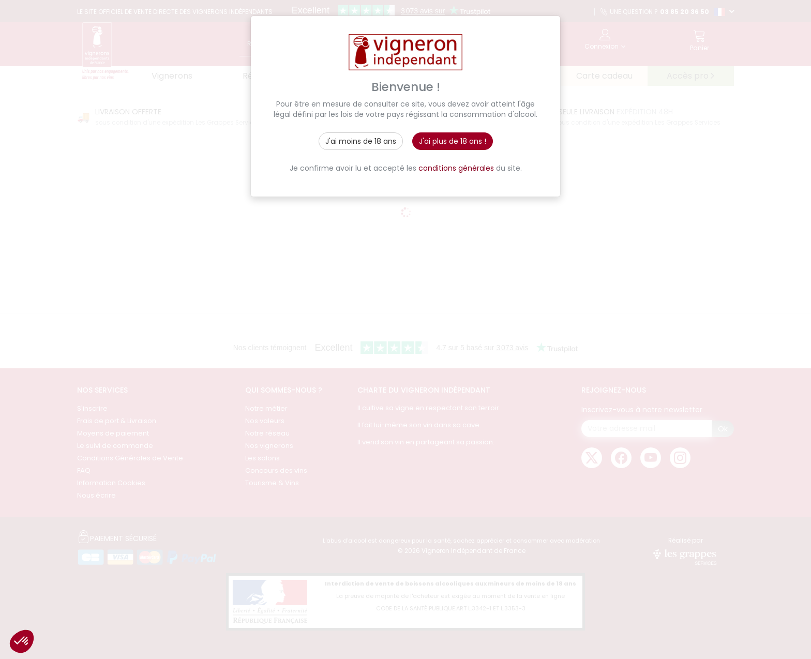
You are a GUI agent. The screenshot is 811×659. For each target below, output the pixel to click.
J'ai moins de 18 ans (360, 141)
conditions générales (456, 168)
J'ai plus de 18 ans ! (452, 141)
